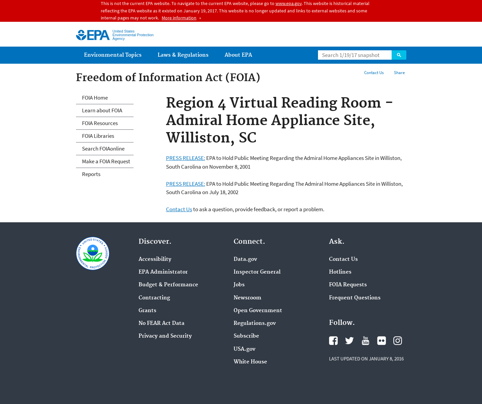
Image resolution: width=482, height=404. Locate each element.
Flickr (381, 340)
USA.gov (244, 349)
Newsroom (247, 298)
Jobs (239, 285)
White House (250, 362)
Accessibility (155, 259)
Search (399, 55)
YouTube (365, 340)
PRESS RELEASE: (185, 158)
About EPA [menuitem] (238, 55)
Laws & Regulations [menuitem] (183, 55)
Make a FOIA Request (106, 161)
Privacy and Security (165, 336)
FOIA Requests (348, 285)
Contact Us (374, 72)
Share (399, 72)
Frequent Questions (355, 298)
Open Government (258, 311)
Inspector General (257, 272)
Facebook (333, 340)
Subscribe (246, 336)
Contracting (154, 298)
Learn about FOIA (102, 110)
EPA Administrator (163, 272)
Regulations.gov (255, 324)
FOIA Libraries (98, 135)
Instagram (397, 340)
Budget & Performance (168, 285)
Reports (91, 174)
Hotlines (340, 272)
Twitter (349, 340)
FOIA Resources (100, 123)
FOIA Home (95, 97)
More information (179, 18)
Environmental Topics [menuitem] (113, 55)
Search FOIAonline (103, 148)
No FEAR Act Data (161, 324)
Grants (147, 311)
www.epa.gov (288, 3)
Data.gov (245, 259)
